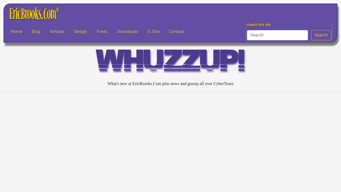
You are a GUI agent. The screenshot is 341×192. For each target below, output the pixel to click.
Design (80, 31)
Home (16, 31)
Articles (57, 31)
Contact (176, 31)
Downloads (127, 31)
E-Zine (154, 31)
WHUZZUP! (170, 63)
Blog (36, 31)
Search (321, 35)
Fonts (102, 31)
